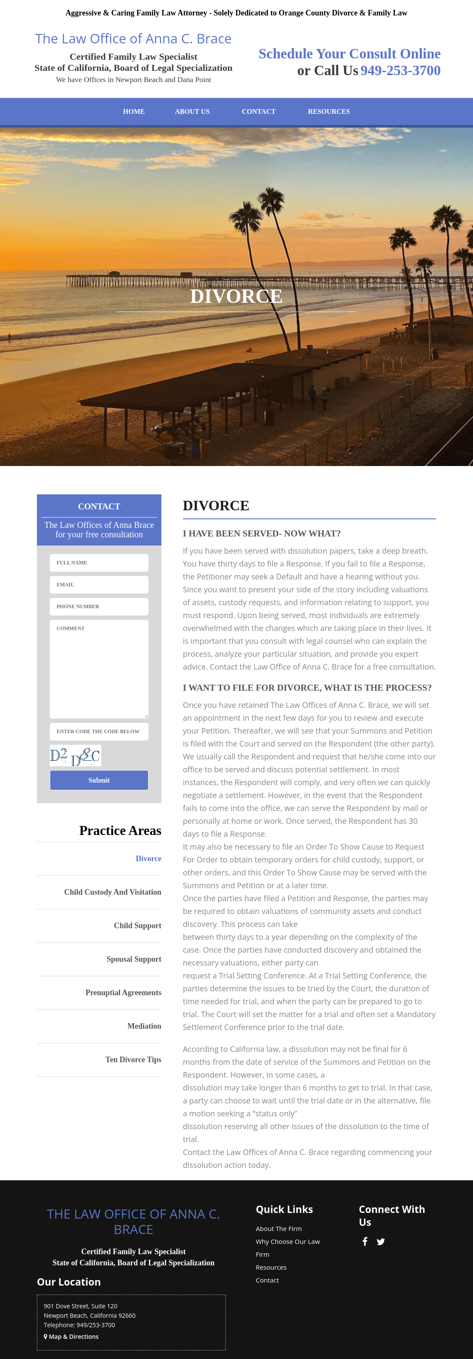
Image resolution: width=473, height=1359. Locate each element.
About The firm (279, 1228)
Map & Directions (74, 1336)
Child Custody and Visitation (112, 892)
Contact (259, 111)
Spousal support (133, 959)
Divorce (148, 858)
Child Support (137, 925)
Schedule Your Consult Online (349, 53)
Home (134, 111)
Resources (329, 111)
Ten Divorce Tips (133, 1059)
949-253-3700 (401, 70)
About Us (192, 111)
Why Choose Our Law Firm (288, 1247)
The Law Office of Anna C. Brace (133, 38)
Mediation (144, 1026)
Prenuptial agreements (123, 992)
